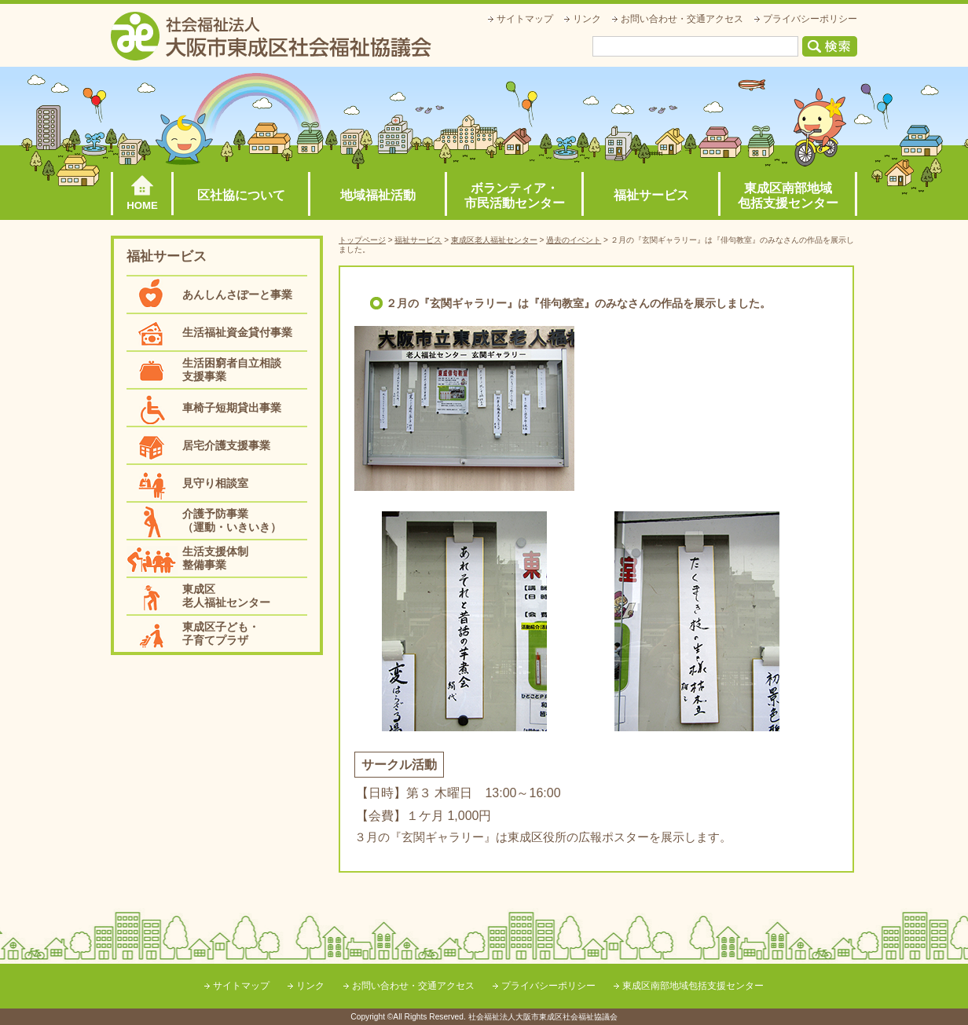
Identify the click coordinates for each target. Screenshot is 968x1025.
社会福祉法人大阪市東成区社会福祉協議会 (271, 36)
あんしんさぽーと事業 (237, 294)
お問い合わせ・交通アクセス (682, 18)
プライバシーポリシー (810, 18)
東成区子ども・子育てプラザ (220, 633)
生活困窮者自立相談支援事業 (231, 370)
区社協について (241, 195)
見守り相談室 (215, 483)
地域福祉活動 (378, 195)
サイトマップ (525, 18)
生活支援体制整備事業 (215, 558)
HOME (142, 205)
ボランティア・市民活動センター (514, 195)
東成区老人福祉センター (226, 596)
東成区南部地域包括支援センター (788, 195)
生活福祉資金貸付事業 (237, 332)
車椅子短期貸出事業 (231, 407)
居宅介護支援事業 (226, 445)
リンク (587, 18)
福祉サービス (651, 195)
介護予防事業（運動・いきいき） (231, 520)
